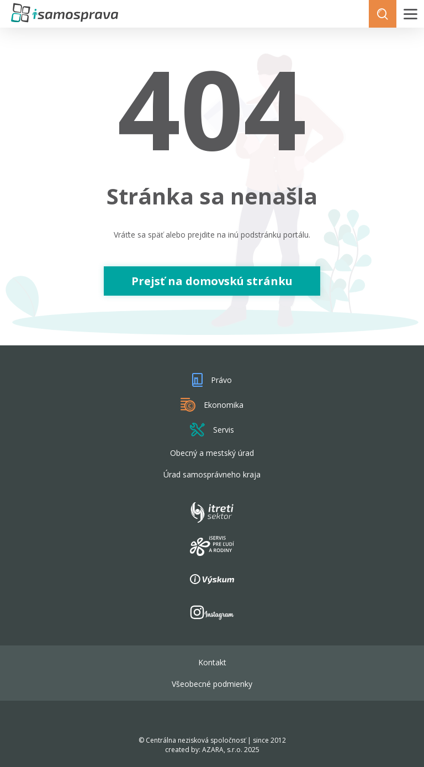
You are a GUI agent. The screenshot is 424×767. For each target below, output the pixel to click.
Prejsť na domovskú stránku (212, 281)
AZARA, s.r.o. (222, 749)
